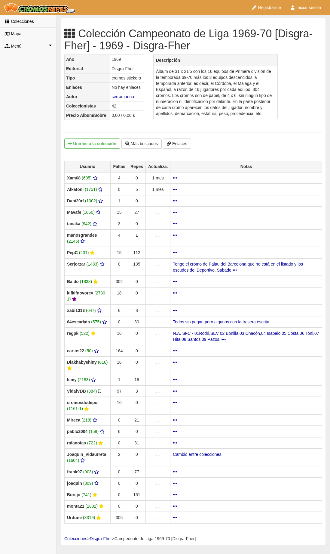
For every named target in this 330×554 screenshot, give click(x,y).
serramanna (123, 96)
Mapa (13, 33)
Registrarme (266, 7)
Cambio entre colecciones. (197, 454)
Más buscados (141, 143)
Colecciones (19, 21)
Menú (28, 45)
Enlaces (177, 143)
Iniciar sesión (305, 7)
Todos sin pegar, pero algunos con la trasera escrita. (221, 321)
